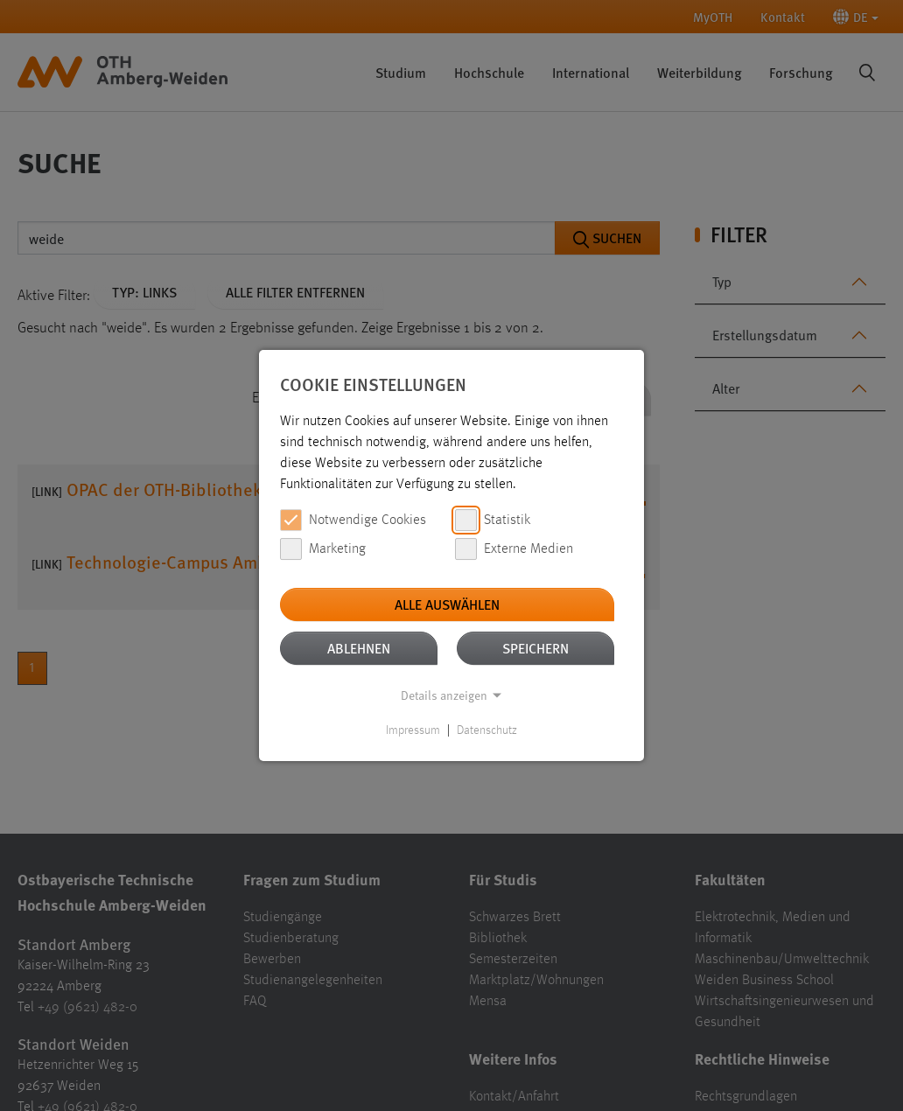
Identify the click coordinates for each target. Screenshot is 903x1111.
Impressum (413, 730)
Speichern (535, 648)
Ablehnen (358, 648)
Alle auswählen (447, 604)
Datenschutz (487, 730)
